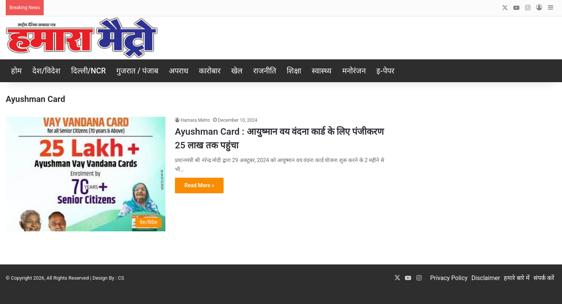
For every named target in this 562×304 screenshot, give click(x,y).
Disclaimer (486, 278)
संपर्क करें (543, 278)
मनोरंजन (354, 70)
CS (121, 278)
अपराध (178, 70)
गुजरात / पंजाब (137, 70)
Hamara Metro (195, 120)
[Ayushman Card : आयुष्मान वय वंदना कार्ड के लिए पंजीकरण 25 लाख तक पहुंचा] (85, 174)
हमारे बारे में (517, 278)
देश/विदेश (46, 70)
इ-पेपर (385, 70)
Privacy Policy (449, 278)
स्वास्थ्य (322, 70)
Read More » (199, 185)
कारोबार (210, 70)
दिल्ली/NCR (88, 70)
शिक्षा (294, 70)
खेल (237, 70)
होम (16, 70)
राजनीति (264, 70)
